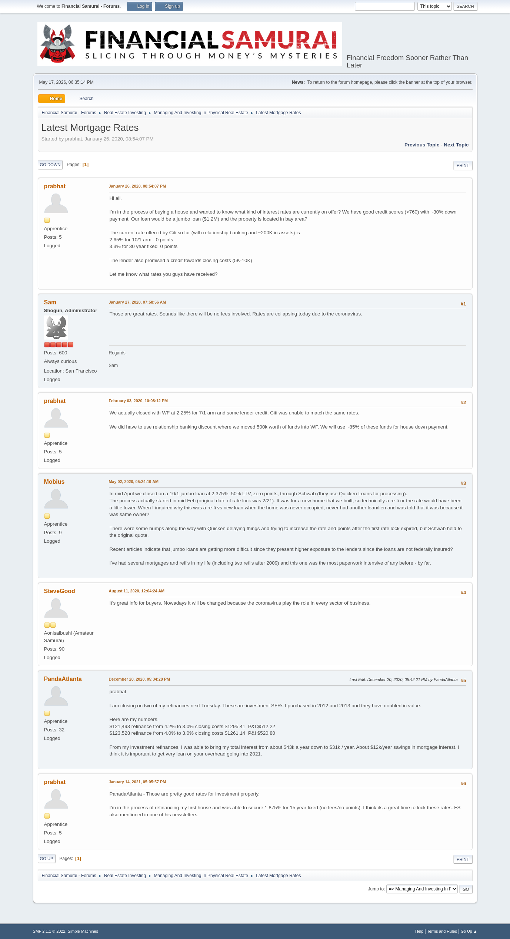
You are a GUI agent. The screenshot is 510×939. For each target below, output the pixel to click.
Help (419, 931)
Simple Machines (83, 931)
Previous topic (422, 145)
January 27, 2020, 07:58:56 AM (137, 302)
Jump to (376, 889)
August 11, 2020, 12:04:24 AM (137, 591)
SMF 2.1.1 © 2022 (49, 931)
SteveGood (59, 591)
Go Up (46, 858)
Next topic (456, 145)
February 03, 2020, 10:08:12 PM (138, 401)
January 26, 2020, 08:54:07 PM (137, 186)
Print (463, 165)
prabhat (55, 186)
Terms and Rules (442, 931)
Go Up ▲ (469, 931)
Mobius (54, 482)
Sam (50, 302)
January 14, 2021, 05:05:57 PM (137, 782)
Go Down (50, 164)
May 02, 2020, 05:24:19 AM (134, 481)
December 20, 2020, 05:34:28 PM (139, 679)
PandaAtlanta (63, 679)
